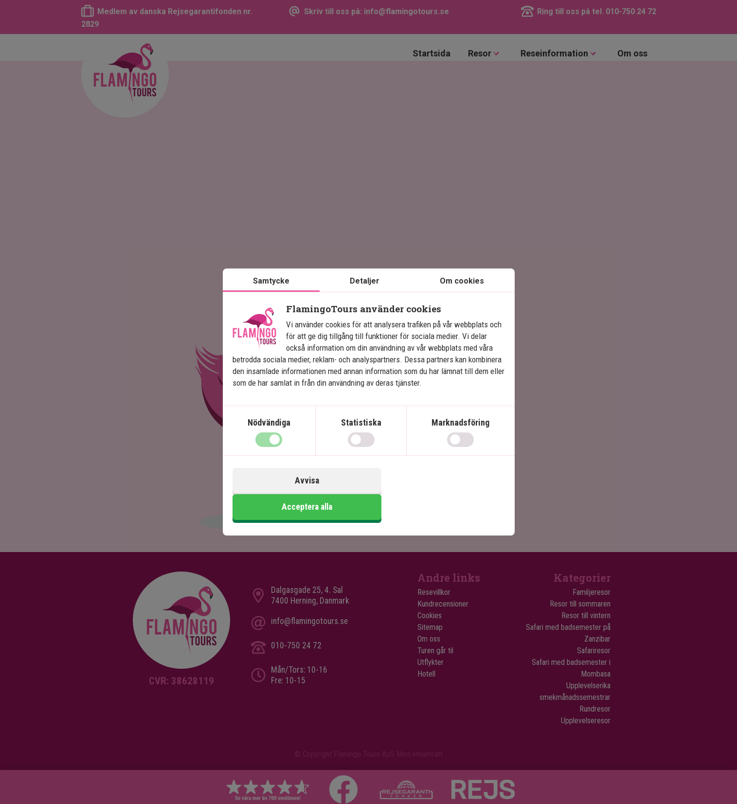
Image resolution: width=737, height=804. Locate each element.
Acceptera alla (438, 494)
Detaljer (364, 294)
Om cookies (462, 294)
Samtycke (271, 294)
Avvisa (299, 494)
